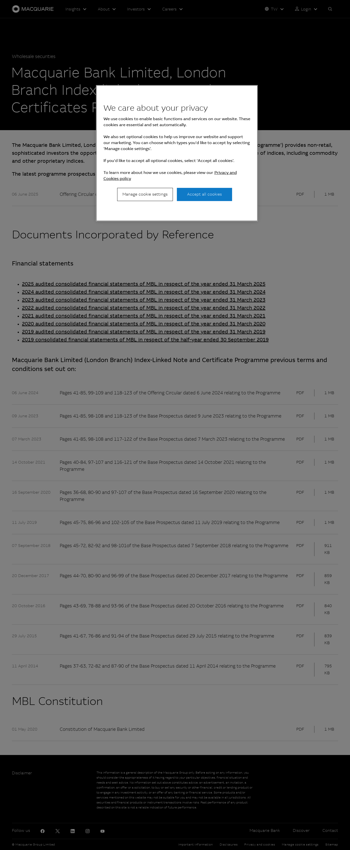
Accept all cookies (204, 194)
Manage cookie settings (145, 194)
